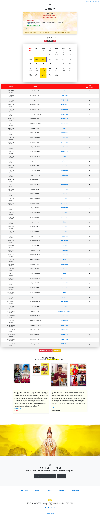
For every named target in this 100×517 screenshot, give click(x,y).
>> (54, 40)
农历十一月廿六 (64, 334)
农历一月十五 (64, 161)
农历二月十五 (64, 179)
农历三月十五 (64, 198)
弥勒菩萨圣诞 (64, 132)
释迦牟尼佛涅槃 (64, 175)
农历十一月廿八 (64, 344)
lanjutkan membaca (56, 407)
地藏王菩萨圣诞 (64, 264)
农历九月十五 (64, 297)
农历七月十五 (64, 254)
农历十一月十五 (64, 325)
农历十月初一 (64, 306)
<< (45, 40)
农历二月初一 (64, 165)
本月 (50, 40)
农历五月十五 (64, 226)
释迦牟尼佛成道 (64, 109)
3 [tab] (50, 420)
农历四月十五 (64, 212)
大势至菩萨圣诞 (64, 250)
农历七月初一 (64, 245)
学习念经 (96, 1)
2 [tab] (48, 420)
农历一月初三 (64, 146)
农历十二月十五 (64, 114)
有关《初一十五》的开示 (33, 23)
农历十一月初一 (64, 320)
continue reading (17, 408)
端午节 (64, 222)
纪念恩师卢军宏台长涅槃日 (64, 311)
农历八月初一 (64, 268)
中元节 (64, 259)
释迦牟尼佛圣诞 (64, 207)
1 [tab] (46, 420)
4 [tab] (52, 420)
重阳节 (64, 292)
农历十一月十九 (64, 95)
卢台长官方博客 (75, 490)
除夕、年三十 (64, 123)
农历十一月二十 (64, 100)
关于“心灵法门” (24, 490)
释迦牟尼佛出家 (64, 170)
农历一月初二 (64, 142)
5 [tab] (54, 420)
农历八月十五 (64, 278)
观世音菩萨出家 (64, 301)
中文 (38, 476)
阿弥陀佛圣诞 (64, 329)
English (61, 476)
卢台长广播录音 (62, 490)
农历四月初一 (64, 203)
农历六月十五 (64, 236)
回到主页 (88, 1)
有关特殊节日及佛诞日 (46, 350)
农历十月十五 (64, 315)
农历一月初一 (64, 137)
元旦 (64, 90)
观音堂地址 (57, 350)
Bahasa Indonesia (49, 476)
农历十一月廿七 (64, 339)
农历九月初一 (64, 287)
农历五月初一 (64, 217)
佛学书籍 (37, 490)
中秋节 (64, 273)
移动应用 (50, 490)
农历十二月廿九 (64, 118)
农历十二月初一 (64, 104)
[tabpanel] (31, 403)
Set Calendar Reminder (31, 28)
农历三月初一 (64, 193)
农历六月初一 (64, 231)
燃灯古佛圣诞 (64, 283)
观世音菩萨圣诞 (64, 184)
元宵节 (64, 156)
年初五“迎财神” (64, 151)
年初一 (64, 128)
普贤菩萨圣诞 (64, 189)
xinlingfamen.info (50, 513)
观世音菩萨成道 (64, 240)
